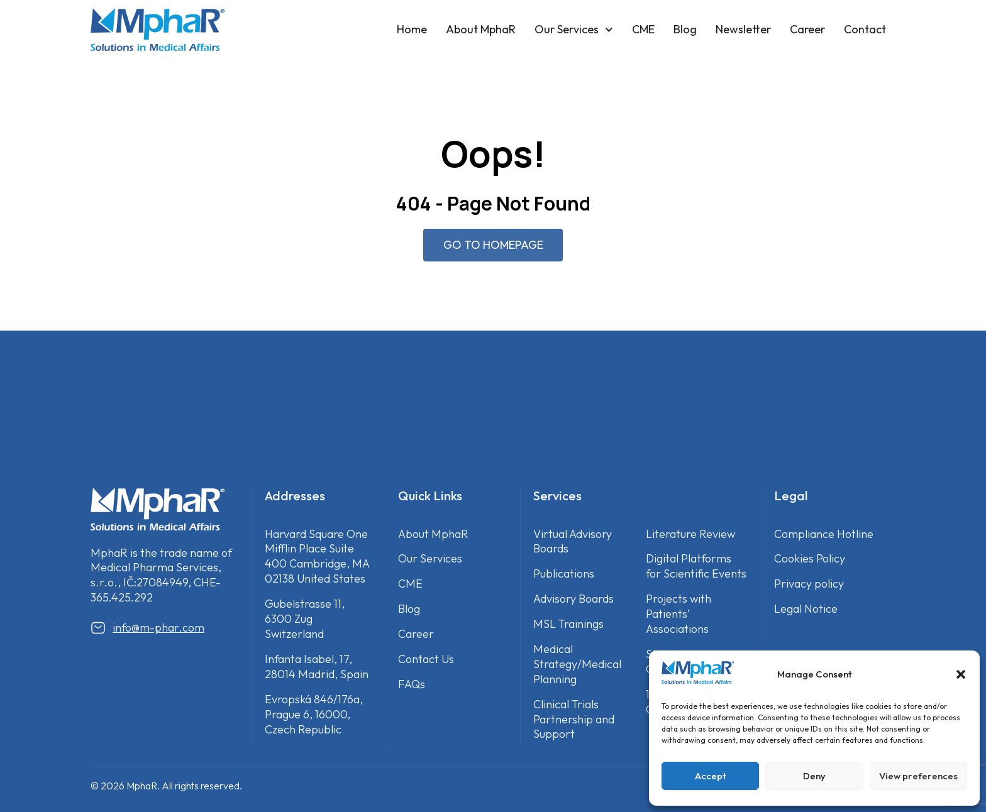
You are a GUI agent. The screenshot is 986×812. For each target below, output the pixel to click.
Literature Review (690, 534)
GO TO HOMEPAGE (493, 245)
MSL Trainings (568, 624)
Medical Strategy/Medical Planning (577, 664)
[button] (961, 674)
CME (643, 29)
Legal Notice (806, 609)
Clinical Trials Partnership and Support (573, 719)
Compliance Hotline (823, 534)
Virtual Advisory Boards (572, 541)
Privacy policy (809, 584)
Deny (814, 776)
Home (412, 29)
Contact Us (426, 659)
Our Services (574, 29)
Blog (685, 29)
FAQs (411, 685)
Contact (865, 29)
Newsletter (743, 29)
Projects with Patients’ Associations (678, 614)
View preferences (918, 776)
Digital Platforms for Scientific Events (696, 566)
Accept (710, 776)
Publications (563, 574)
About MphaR (481, 29)
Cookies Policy (809, 559)
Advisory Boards (573, 599)
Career (807, 29)
